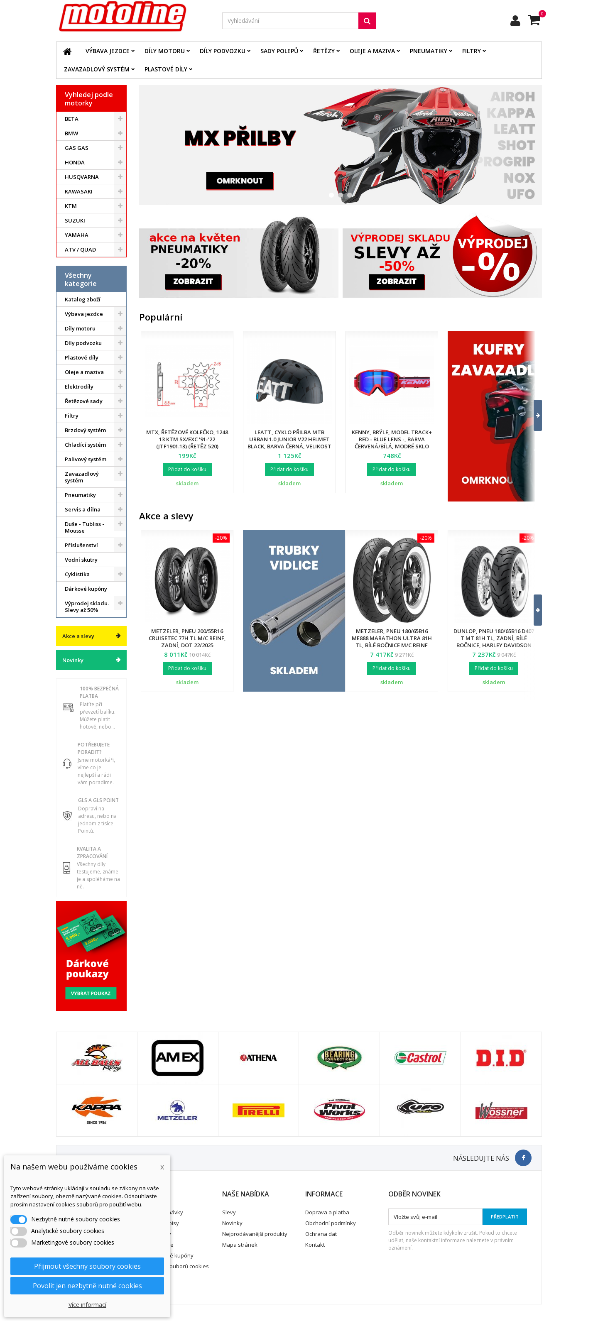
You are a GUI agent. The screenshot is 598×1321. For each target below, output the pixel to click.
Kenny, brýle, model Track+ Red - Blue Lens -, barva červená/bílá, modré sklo (392, 439)
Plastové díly (166, 69)
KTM (71, 206)
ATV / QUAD (80, 249)
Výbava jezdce (108, 51)
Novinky (72, 660)
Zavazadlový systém (97, 69)
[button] (532, 415)
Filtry (471, 51)
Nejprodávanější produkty (254, 1234)
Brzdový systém (85, 430)
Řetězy (324, 51)
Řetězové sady (84, 401)
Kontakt (315, 1244)
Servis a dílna (82, 509)
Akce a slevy (78, 636)
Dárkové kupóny (86, 588)
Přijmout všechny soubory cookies (87, 1266)
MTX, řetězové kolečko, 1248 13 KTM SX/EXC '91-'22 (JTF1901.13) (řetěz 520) (187, 439)
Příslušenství (81, 545)
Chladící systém (85, 444)
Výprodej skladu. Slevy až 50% (87, 606)
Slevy (229, 1212)
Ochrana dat (321, 1234)
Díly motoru (165, 51)
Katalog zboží (82, 299)
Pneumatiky (428, 51)
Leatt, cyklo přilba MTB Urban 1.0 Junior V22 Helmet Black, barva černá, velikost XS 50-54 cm (289, 442)
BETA (71, 118)
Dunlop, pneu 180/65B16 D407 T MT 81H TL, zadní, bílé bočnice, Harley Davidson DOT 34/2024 (493, 641)
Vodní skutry (81, 559)
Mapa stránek (239, 1244)
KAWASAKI (79, 191)
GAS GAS (76, 148)
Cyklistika (77, 574)
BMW (71, 133)
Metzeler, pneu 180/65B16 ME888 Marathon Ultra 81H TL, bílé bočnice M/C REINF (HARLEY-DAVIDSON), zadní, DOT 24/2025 (392, 645)
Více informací (87, 1305)
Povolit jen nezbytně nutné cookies (87, 1285)
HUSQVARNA (82, 177)
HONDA (75, 162)
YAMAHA (76, 235)
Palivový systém (85, 459)
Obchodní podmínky (330, 1223)
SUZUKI (75, 220)
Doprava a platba (327, 1212)
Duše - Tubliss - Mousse (84, 527)
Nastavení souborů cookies (174, 1266)
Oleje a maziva (372, 51)
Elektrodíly (79, 386)
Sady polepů (279, 51)
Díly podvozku (222, 51)
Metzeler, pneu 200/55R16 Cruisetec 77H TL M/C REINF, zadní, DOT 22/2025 (187, 638)
